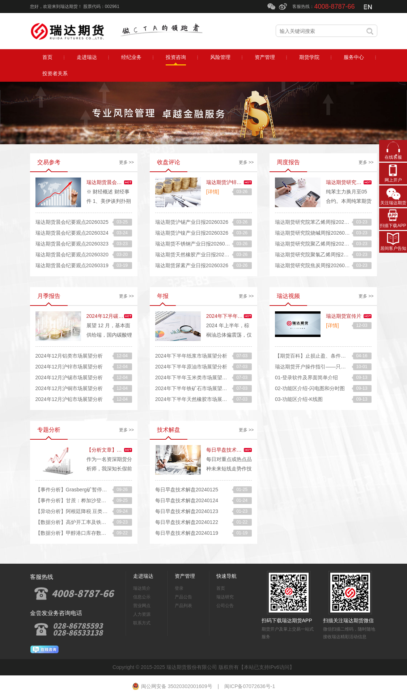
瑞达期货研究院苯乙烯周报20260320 (316, 222)
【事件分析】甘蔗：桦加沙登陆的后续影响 (83, 500)
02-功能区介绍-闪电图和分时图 (310, 388)
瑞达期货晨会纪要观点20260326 (123, 182)
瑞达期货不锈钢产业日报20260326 (194, 244)
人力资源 (141, 614)
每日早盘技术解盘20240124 (186, 500)
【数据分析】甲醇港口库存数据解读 (75, 533)
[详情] (212, 192)
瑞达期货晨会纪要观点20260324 (72, 233)
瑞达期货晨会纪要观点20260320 (72, 254)
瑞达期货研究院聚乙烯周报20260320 (316, 244)
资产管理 (185, 576)
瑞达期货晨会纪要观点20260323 (72, 244)
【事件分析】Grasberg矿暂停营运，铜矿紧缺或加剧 (94, 489)
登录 (179, 588)
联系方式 (141, 623)
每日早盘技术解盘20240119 (186, 533)
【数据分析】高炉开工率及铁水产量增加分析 (86, 522)
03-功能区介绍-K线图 (299, 399)
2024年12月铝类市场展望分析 (69, 356)
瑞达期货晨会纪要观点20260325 (72, 222)
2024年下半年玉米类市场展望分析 (193, 377)
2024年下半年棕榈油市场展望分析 (244, 316)
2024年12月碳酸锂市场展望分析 (122, 316)
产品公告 (183, 596)
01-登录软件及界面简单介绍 (306, 377)
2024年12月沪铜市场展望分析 (69, 388)
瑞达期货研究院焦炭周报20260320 (314, 265)
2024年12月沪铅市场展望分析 (69, 399)
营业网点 (141, 605)
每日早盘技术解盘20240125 (186, 489)
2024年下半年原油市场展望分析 (191, 367)
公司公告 (225, 605)
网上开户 (393, 180)
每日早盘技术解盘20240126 (237, 450)
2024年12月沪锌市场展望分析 (69, 367)
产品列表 (183, 605)
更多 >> (126, 162)
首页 (220, 588)
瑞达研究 (225, 596)
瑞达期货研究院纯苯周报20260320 (365, 182)
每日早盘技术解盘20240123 (186, 511)
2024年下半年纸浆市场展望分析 (191, 356)
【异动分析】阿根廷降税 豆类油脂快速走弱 (84, 511)
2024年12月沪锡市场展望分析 (69, 377)
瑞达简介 (141, 588)
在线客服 (393, 157)
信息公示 (141, 596)
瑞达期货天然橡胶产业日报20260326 (196, 254)
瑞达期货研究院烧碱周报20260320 (314, 233)
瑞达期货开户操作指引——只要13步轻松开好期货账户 (336, 367)
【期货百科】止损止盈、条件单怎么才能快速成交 (330, 356)
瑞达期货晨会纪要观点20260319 (72, 265)
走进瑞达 (143, 576)
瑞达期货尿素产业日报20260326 (191, 265)
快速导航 (226, 576)
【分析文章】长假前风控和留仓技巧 (127, 450)
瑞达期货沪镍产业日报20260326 (191, 233)
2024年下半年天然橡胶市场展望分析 (196, 399)
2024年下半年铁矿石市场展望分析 (193, 388)
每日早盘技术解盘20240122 (186, 522)
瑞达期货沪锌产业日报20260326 (242, 182)
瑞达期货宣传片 (343, 316)
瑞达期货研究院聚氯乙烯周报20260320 (319, 254)
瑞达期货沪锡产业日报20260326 (191, 222)
